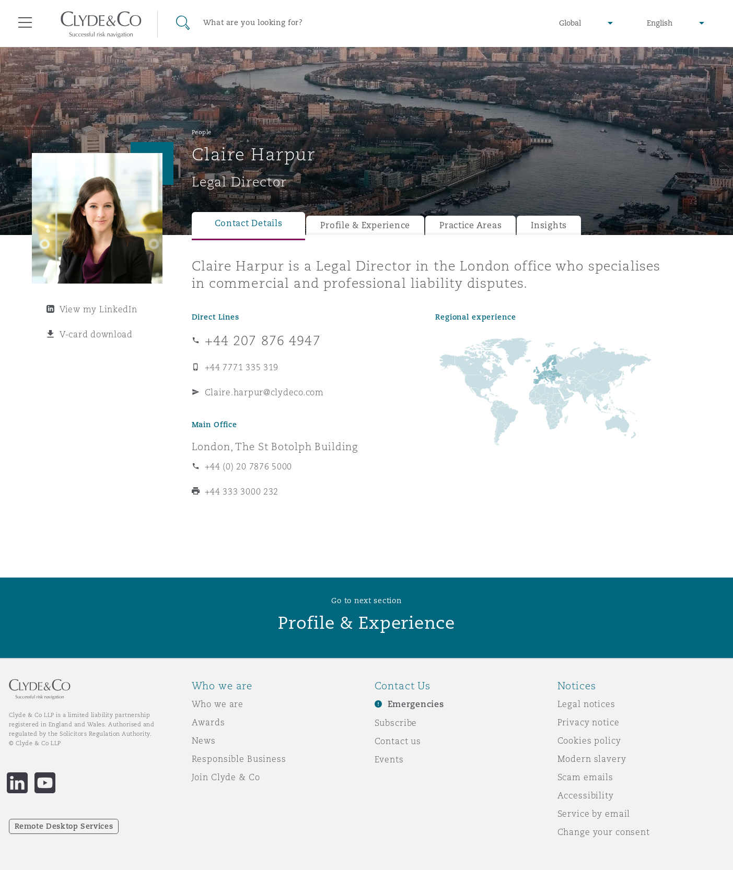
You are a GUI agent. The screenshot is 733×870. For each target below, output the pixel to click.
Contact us (398, 741)
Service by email (594, 813)
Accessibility (585, 795)
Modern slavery (591, 759)
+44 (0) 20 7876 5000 (249, 466)
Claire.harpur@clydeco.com (264, 392)
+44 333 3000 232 (242, 491)
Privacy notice (588, 722)
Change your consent (603, 832)
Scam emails (585, 777)
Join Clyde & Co (226, 777)
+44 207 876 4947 (263, 340)
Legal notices (586, 704)
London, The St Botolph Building (275, 446)
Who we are (218, 704)
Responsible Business (239, 759)
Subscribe (396, 723)
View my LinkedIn (98, 309)
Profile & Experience (365, 225)
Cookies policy (589, 740)
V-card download (96, 334)
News (204, 740)
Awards (208, 722)
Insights (549, 225)
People (202, 132)
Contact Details (249, 223)
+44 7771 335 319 (242, 367)
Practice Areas (470, 225)
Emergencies (416, 704)
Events (389, 759)
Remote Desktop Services (64, 826)
